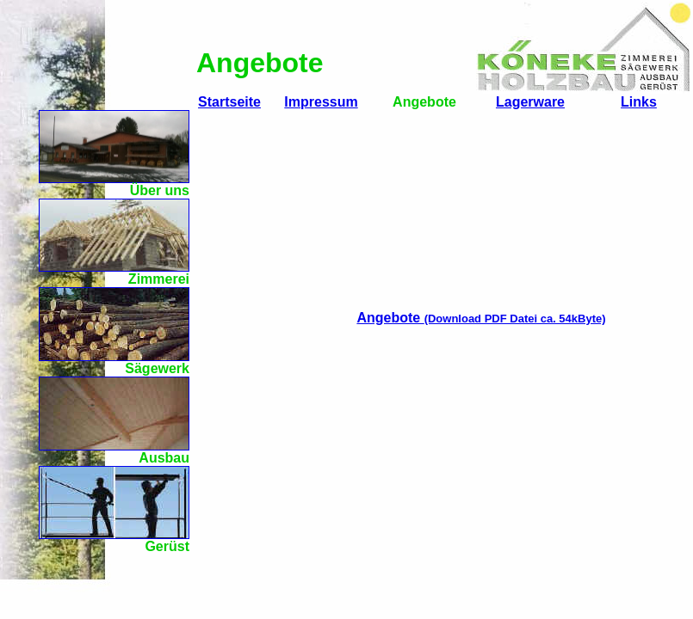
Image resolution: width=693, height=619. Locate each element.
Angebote (480, 317)
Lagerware (530, 102)
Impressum (320, 102)
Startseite (229, 102)
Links (639, 102)
